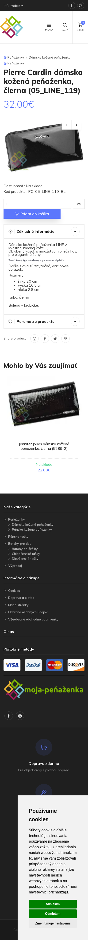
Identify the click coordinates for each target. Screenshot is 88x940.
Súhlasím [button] (53, 904)
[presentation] (66, 125)
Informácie (12, 6)
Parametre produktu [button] (44, 321)
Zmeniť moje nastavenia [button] (52, 923)
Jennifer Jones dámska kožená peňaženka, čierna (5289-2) (44, 446)
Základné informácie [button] (44, 231)
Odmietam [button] (52, 914)
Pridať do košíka (32, 213)
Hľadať (65, 27)
